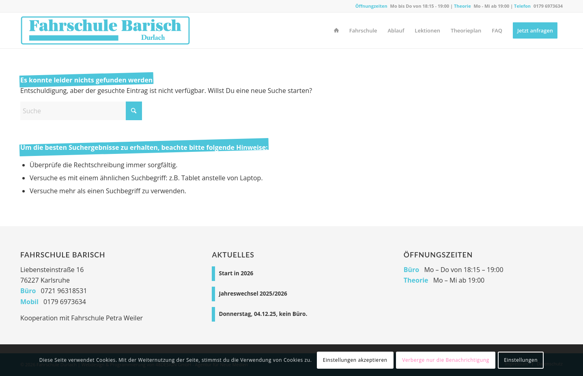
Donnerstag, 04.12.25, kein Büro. (263, 314)
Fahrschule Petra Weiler (107, 317)
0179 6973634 (548, 6)
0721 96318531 (64, 290)
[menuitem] (336, 30)
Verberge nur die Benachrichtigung (445, 360)
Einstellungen (521, 360)
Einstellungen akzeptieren (355, 360)
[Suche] (81, 111)
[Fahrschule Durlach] (105, 30)
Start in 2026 (236, 273)
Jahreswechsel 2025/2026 (253, 293)
